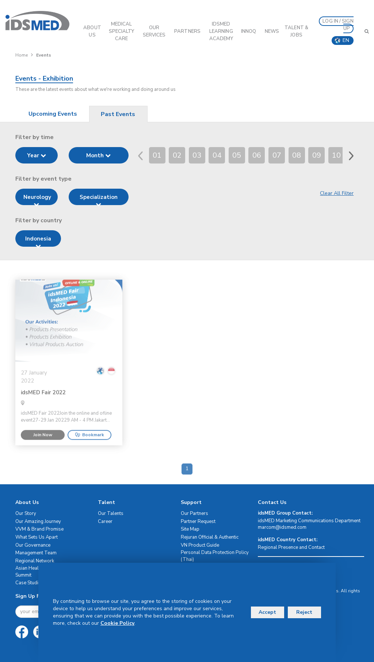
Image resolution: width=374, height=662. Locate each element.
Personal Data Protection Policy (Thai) (215, 556)
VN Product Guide (200, 545)
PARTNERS (187, 31)
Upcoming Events (52, 114)
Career (105, 521)
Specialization (99, 199)
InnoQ (248, 31)
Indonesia (38, 241)
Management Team (36, 553)
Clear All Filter (337, 193)
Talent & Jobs (296, 31)
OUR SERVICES (154, 31)
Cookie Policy (117, 623)
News (272, 31)
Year (36, 155)
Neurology (37, 199)
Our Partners (194, 513)
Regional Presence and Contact (291, 547)
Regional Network (34, 561)
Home (21, 55)
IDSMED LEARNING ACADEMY (221, 31)
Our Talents (110, 513)
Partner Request (198, 521)
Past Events (118, 114)
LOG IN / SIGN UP (338, 25)
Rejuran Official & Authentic (209, 537)
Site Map (190, 529)
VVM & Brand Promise (39, 529)
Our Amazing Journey (38, 521)
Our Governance (32, 545)
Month (98, 155)
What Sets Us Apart (36, 537)
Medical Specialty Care (121, 31)
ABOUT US (92, 31)
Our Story (25, 513)
